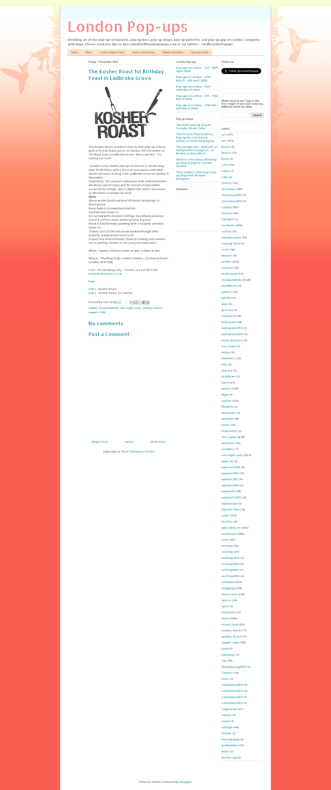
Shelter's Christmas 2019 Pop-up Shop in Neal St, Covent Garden (197, 163)
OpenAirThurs (231, 509)
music (225, 425)
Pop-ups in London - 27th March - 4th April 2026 (193, 78)
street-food (229, 624)
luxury (226, 388)
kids (224, 364)
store (225, 618)
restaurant (228, 533)
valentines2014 (232, 684)
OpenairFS (228, 491)
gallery (226, 292)
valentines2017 (232, 697)
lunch (225, 382)
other (225, 515)
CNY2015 (227, 219)
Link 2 (92, 293)
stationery (228, 612)
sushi (225, 648)
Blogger (185, 781)
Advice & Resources (143, 52)
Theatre (227, 672)
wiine (225, 751)
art (223, 134)
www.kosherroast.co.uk (105, 273)
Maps (89, 52)
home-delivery (232, 340)
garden (226, 297)
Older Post (158, 441)
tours (225, 678)
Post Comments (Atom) (138, 451)
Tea (224, 660)
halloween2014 (232, 334)
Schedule (227, 582)
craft (225, 249)
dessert (226, 255)
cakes (225, 171)
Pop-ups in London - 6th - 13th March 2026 (197, 97)
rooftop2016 (230, 564)
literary (226, 370)
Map (91, 281)
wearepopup (230, 739)
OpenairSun (229, 503)
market (226, 400)
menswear (228, 412)
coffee (226, 231)
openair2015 (230, 473)
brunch (226, 152)
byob (225, 158)
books (225, 146)
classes (226, 213)
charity (226, 183)
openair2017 (230, 479)
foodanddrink (108, 308)
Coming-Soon (230, 243)
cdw (224, 177)
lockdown (228, 376)
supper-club (96, 312)
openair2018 (230, 485)
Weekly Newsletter (173, 52)
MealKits (227, 406)
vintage (226, 727)
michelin (227, 418)
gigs (224, 304)
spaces (226, 600)
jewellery (228, 358)
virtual (226, 733)
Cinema (226, 207)
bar (223, 140)
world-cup (228, 757)
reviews (227, 545)
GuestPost (228, 316)
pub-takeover (231, 527)
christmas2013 (231, 195)
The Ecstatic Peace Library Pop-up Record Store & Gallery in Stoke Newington (195, 137)
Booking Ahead (200, 52)
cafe (224, 164)
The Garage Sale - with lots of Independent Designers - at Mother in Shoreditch (197, 150)
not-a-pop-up (230, 437)
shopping (227, 588)
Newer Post (100, 441)
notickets (228, 443)
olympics (228, 449)
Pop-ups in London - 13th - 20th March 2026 (194, 88)
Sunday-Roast (152, 308)
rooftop (227, 551)
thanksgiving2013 (233, 666)
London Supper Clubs (112, 52)
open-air (227, 461)
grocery (227, 310)
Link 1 (92, 289)
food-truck (229, 273)
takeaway (228, 654)
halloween (228, 322)
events (226, 261)
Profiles (227, 521)
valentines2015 (232, 691)
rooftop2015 (230, 558)
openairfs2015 (231, 497)
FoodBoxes (229, 285)
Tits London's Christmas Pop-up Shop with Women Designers (196, 175)
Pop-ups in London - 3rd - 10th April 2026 (197, 69)
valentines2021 (232, 703)
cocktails (228, 225)
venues (226, 715)
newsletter (229, 431)
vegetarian (229, 709)
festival (227, 267)
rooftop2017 (230, 570)
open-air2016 (230, 467)
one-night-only (130, 308)
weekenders (230, 745)
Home (74, 52)
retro (225, 539)
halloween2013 (232, 328)
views (225, 721)
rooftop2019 (230, 576)
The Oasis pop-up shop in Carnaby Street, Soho (193, 126)
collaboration (231, 237)
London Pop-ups (127, 26)
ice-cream (228, 346)
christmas (228, 189)
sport (225, 606)
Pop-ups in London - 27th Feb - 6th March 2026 (197, 106)
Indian (225, 352)
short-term (229, 594)
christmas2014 (231, 201)
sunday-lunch (231, 630)
